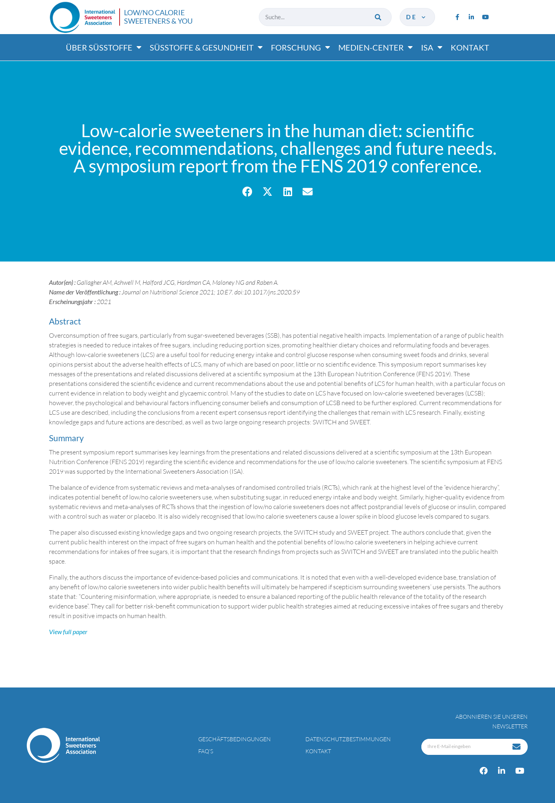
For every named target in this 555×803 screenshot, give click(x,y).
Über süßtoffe (104, 47)
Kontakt (470, 47)
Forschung (300, 47)
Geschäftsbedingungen (234, 739)
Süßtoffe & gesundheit (206, 47)
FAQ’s (205, 751)
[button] (247, 191)
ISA (432, 47)
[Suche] (378, 17)
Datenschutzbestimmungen (348, 739)
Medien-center (375, 47)
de (416, 16)
